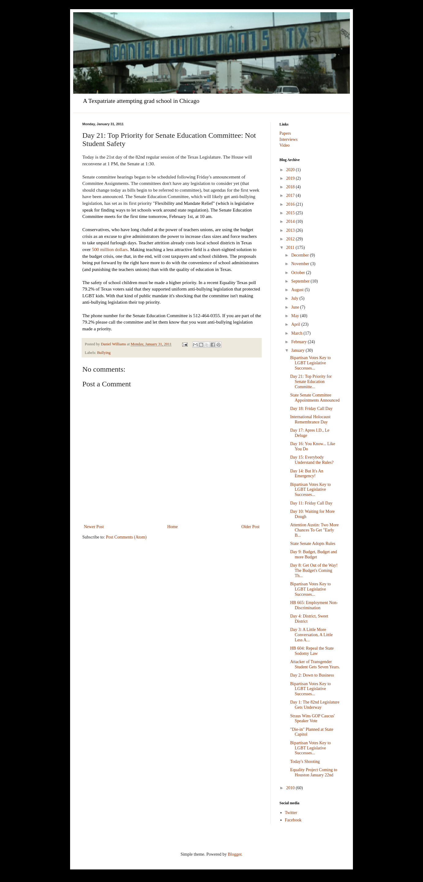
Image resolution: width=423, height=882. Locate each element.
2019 (291, 178)
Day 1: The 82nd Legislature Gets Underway (314, 705)
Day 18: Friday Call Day (311, 408)
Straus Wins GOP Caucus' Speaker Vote (312, 718)
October (298, 272)
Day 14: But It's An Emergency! (306, 474)
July (295, 298)
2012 (291, 239)
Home (172, 526)
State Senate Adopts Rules (312, 543)
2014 (291, 221)
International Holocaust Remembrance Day (310, 419)
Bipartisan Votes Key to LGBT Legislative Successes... (310, 362)
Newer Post (94, 526)
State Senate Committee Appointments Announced (315, 398)
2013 (291, 230)
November (300, 263)
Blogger (234, 854)
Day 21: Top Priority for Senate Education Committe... (311, 381)
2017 (291, 195)
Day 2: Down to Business (312, 675)
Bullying (103, 353)
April (296, 324)
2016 (291, 204)
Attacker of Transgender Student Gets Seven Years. (315, 664)
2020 (291, 169)
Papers (285, 133)
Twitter (291, 812)
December (300, 255)
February (299, 342)
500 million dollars (110, 249)
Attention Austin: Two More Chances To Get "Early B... (314, 530)
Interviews (288, 139)
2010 (291, 788)
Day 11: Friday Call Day (311, 503)
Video (284, 145)
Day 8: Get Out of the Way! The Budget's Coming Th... (314, 570)
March (297, 333)
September (300, 281)
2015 (291, 213)
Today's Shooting (305, 761)
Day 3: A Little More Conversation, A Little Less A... (311, 634)
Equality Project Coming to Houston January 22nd (313, 772)
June (295, 307)
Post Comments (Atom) (126, 537)
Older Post (250, 526)
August (298, 289)
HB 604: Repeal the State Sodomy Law (312, 651)
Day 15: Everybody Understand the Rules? (312, 460)
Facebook (293, 820)
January (298, 350)
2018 (291, 187)
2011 (291, 247)
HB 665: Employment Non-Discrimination (314, 605)
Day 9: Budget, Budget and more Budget (313, 554)
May (295, 315)
